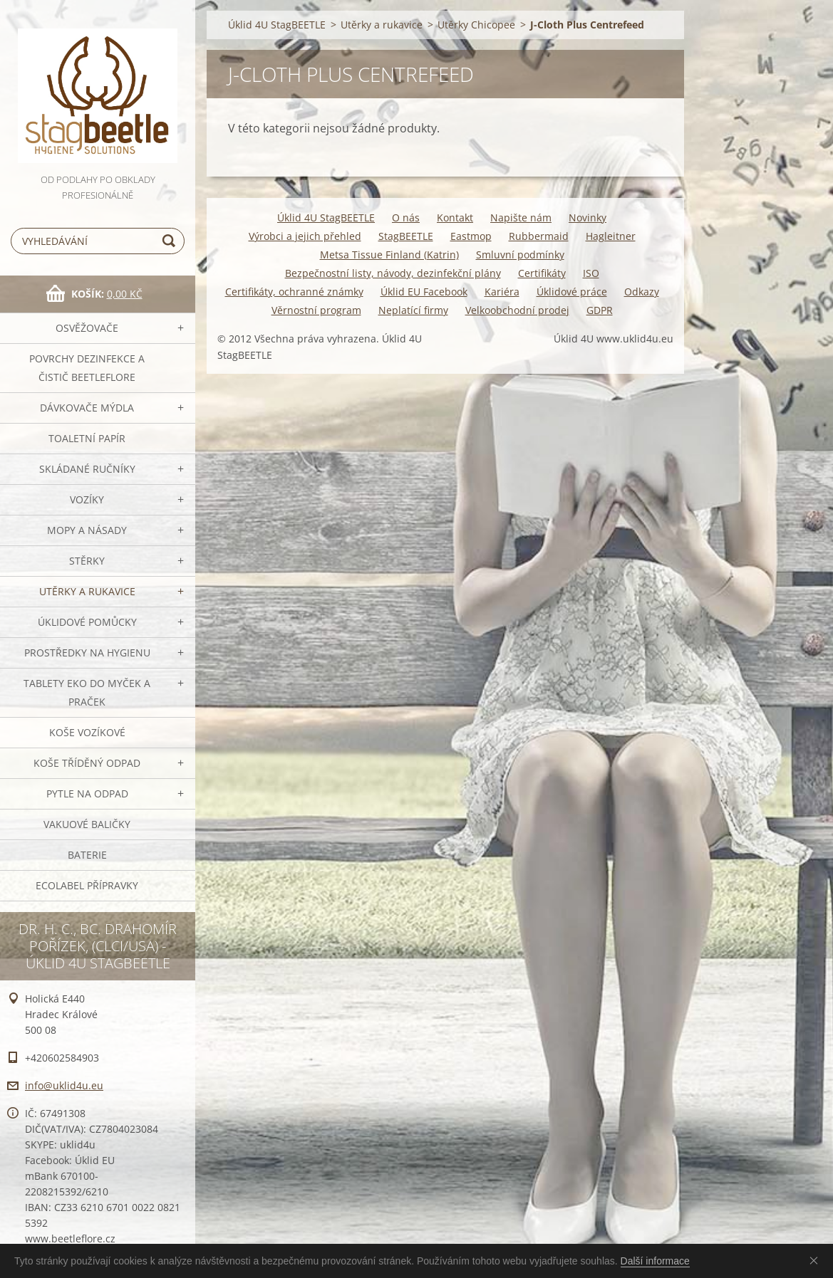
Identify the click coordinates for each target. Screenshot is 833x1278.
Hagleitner (611, 236)
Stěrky (87, 560)
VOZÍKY (87, 499)
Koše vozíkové (87, 732)
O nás (406, 217)
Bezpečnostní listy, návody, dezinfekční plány (393, 273)
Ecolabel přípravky (87, 885)
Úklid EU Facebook (424, 291)
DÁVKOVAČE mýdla (87, 407)
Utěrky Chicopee (476, 24)
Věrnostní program (316, 310)
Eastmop (471, 236)
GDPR (599, 310)
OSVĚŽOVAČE (87, 328)
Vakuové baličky (86, 824)
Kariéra (502, 291)
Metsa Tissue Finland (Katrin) (389, 254)
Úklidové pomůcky (87, 622)
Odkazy (641, 291)
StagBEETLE (405, 236)
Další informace (655, 1261)
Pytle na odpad (87, 793)
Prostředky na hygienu (87, 652)
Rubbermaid (539, 236)
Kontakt (455, 217)
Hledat (171, 241)
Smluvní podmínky (520, 254)
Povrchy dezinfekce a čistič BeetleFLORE (87, 368)
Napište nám (521, 217)
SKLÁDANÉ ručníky (87, 469)
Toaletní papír (86, 438)
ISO (591, 273)
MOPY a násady (87, 530)
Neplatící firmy (413, 310)
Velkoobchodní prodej (517, 310)
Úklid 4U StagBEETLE (277, 24)
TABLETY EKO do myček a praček (87, 692)
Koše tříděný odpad (86, 763)
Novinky (587, 217)
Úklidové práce (572, 291)
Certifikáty (542, 273)
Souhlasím (816, 1260)
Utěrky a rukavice (87, 591)
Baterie (87, 854)
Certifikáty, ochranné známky (294, 291)
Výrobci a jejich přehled (305, 236)
